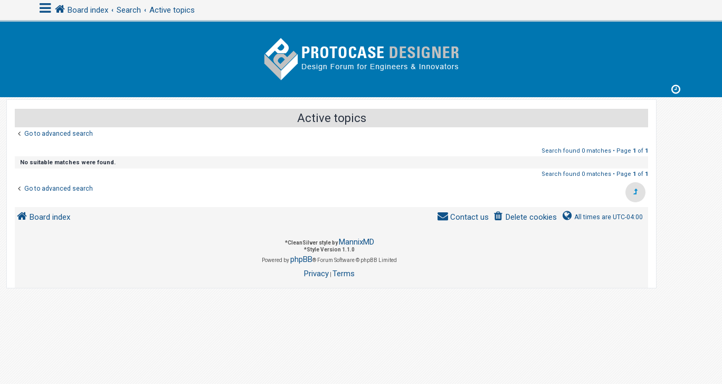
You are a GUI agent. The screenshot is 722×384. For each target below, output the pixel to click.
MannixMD (356, 242)
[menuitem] (524, 217)
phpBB (301, 259)
